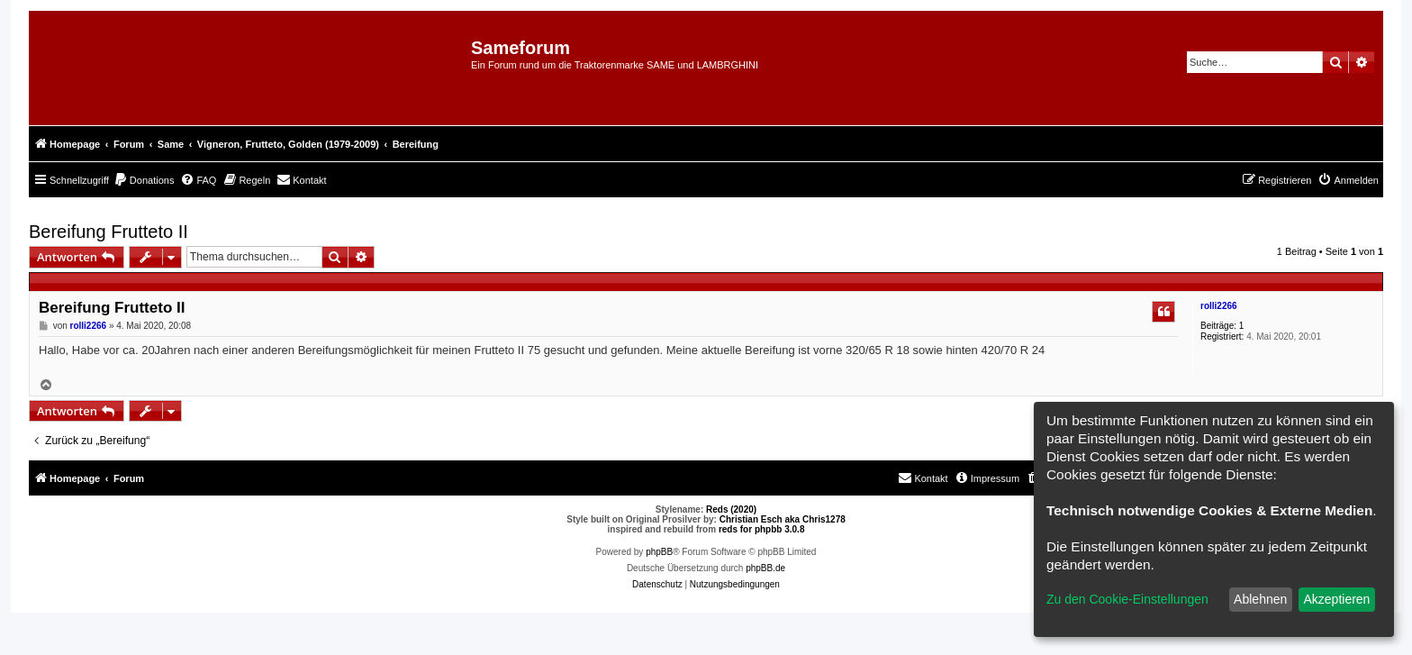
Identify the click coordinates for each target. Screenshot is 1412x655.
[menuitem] (144, 180)
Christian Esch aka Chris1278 (783, 519)
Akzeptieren (1336, 599)
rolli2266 (1218, 306)
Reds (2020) (731, 509)
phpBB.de (765, 568)
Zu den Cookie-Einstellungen (1127, 599)
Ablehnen (1260, 599)
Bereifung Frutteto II (108, 231)
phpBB (659, 552)
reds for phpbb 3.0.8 (762, 529)
